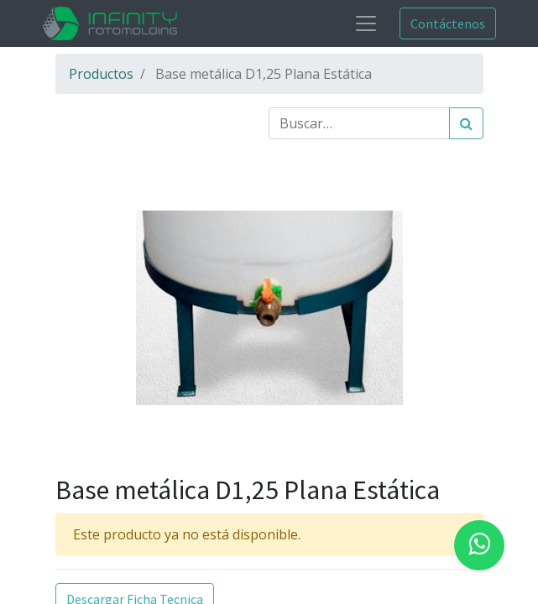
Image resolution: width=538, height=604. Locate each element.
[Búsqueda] (466, 123)
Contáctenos (447, 23)
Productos (101, 74)
